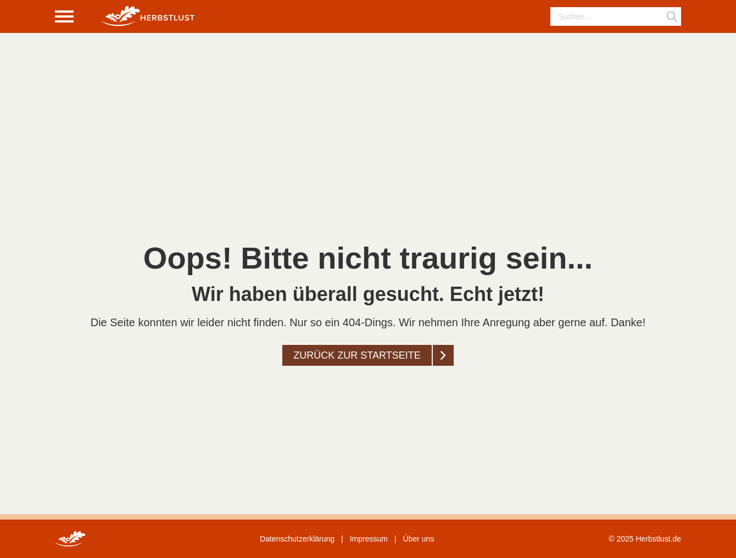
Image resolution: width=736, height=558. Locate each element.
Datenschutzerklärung (297, 538)
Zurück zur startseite (356, 355)
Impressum (369, 538)
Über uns (418, 538)
